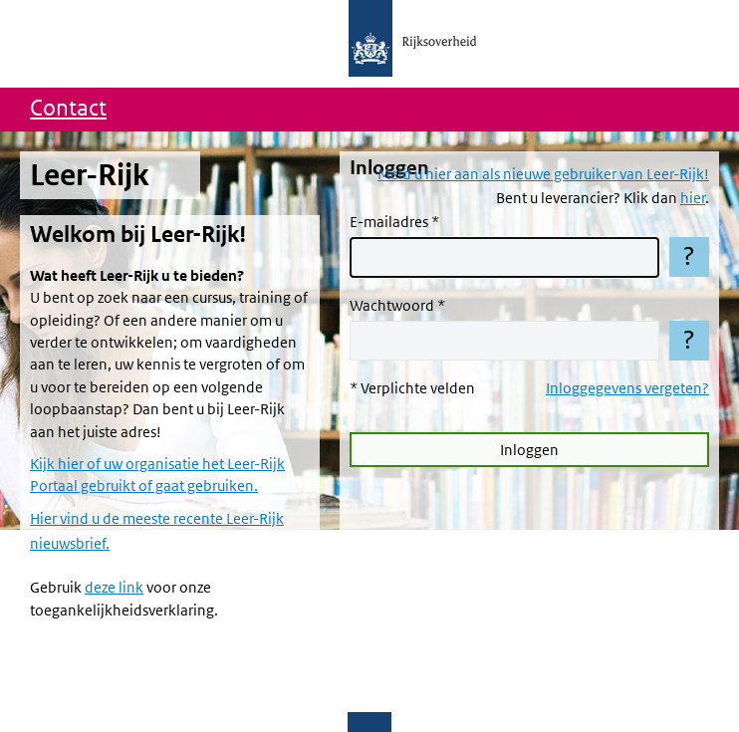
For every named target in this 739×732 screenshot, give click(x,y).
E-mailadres (389, 222)
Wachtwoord (392, 306)
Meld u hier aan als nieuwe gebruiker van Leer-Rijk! (543, 174)
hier (692, 198)
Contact (68, 108)
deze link (114, 588)
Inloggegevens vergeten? (627, 388)
